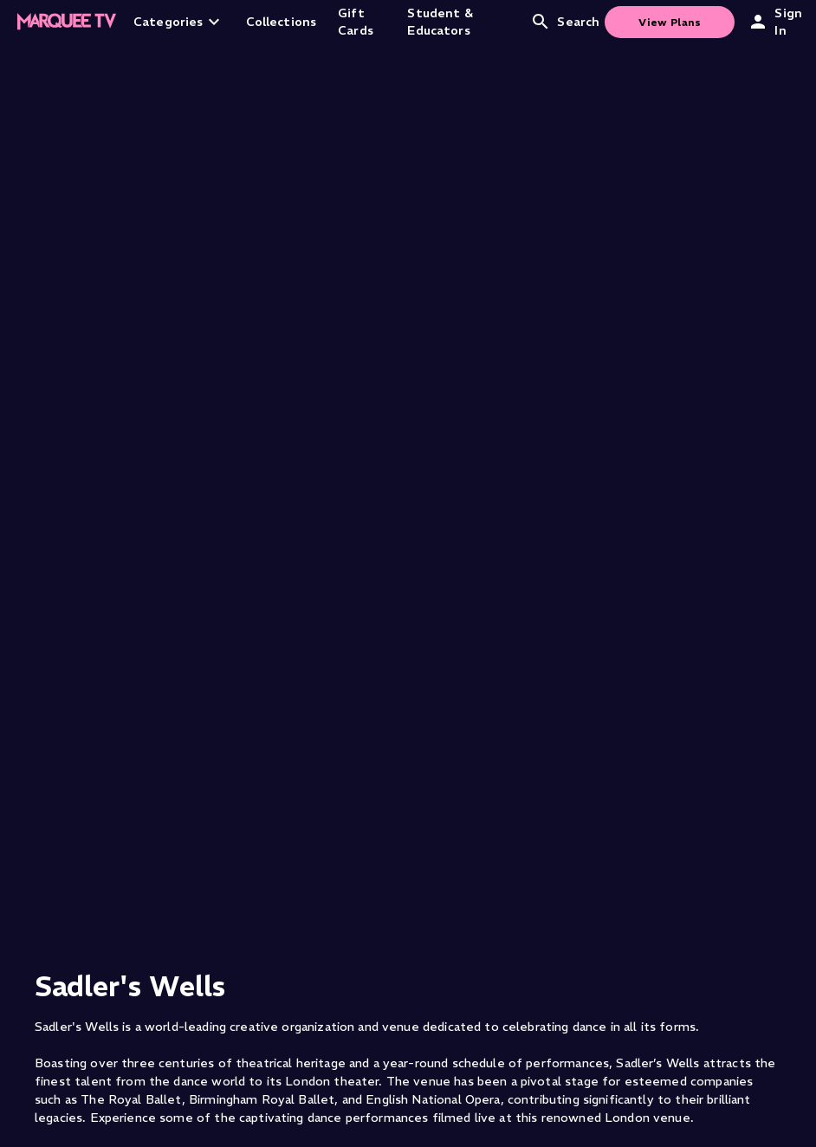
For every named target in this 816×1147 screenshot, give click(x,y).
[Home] (66, 21)
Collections (281, 21)
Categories (178, 21)
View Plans (669, 22)
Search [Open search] (564, 21)
